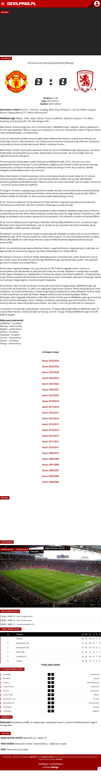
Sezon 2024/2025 (50, 366)
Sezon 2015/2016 (50, 418)
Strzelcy (44, 63)
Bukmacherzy (40, 743)
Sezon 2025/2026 (50, 360)
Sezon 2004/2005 (50, 482)
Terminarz (33, 63)
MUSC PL (42, 738)
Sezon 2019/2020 (50, 395)
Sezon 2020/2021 (50, 389)
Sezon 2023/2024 (50, 372)
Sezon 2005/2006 (50, 476)
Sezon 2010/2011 (50, 447)
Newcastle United (23, 743)
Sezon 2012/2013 (50, 435)
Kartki (61, 63)
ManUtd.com (30, 738)
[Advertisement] (50, 33)
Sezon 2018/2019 (50, 401)
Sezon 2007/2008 (50, 464)
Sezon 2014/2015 (50, 424)
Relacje (69, 63)
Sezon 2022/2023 (50, 378)
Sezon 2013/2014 (50, 430)
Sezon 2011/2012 (50, 441)
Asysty (53, 63)
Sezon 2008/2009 (50, 458)
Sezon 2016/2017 (50, 412)
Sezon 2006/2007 (50, 470)
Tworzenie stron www (17, 749)
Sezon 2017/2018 (50, 407)
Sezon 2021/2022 (50, 383)
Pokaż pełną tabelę (50, 664)
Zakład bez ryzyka (58, 743)
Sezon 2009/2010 (50, 453)
